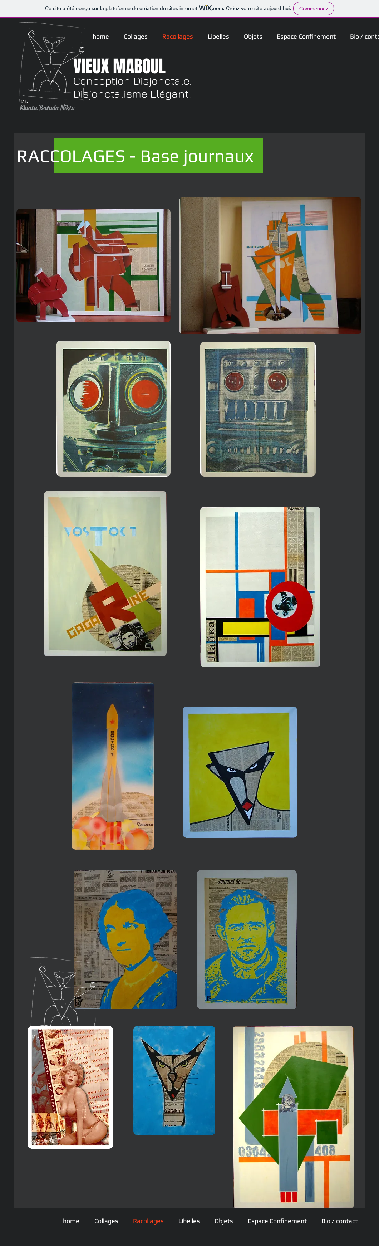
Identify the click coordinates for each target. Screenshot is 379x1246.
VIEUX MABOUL (119, 66)
